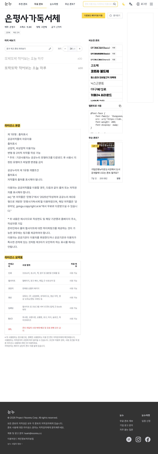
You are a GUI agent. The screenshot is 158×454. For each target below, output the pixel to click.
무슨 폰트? (70, 4)
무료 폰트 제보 (126, 421)
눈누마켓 (54, 4)
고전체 (8, 33)
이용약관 (12, 438)
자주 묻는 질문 (126, 429)
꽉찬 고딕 (16, 33)
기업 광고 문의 (126, 425)
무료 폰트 (38, 4)
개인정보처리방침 (26, 438)
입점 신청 (146, 421)
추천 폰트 (23, 4)
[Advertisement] (43, 97)
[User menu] (131, 4)
